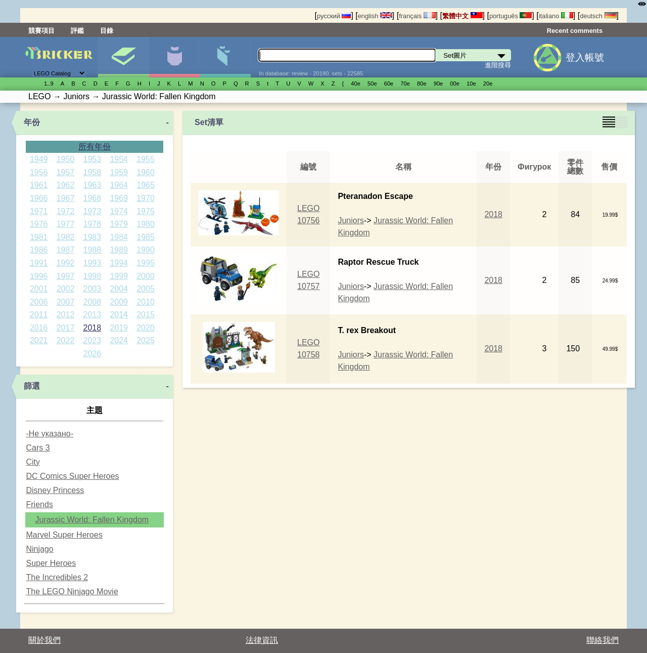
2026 (92, 353)
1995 (145, 263)
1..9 (49, 83)
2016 (39, 327)
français (417, 16)
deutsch (598, 16)
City (33, 462)
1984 (119, 237)
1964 (119, 185)
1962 (66, 185)
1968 (92, 198)
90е (438, 83)
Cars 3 (38, 447)
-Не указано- (49, 433)
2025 (145, 340)
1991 (39, 263)
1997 (66, 276)
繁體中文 (462, 16)
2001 (39, 288)
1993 (92, 263)
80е (422, 83)
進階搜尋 (498, 65)
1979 (119, 224)
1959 (119, 172)
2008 (92, 302)
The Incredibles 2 (57, 577)
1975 (145, 211)
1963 (92, 185)
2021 (39, 340)
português (510, 16)
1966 (39, 198)
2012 (66, 314)
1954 (119, 159)
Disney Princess (55, 490)
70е (405, 83)
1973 (92, 211)
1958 (92, 172)
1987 (66, 250)
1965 (145, 185)
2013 (92, 314)
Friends (39, 504)
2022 (66, 340)
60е (389, 83)
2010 (145, 302)
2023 (92, 340)
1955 (145, 159)
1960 (145, 172)
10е (471, 83)
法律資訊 (262, 640)
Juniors (351, 220)
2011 (39, 314)
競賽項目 (41, 30)
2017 (66, 327)
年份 (32, 122)
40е (355, 83)
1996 (39, 276)
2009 (119, 302)
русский (334, 16)
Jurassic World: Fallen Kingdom (92, 519)
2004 (119, 288)
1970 (145, 198)
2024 (119, 340)
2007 (66, 302)
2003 (92, 288)
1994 (119, 263)
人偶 (174, 57)
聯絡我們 (602, 640)
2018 (92, 327)
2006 (39, 302)
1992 (66, 263)
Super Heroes (51, 563)
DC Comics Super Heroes (72, 476)
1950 (66, 159)
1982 (66, 237)
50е (372, 83)
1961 (39, 185)
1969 (119, 198)
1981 (39, 237)
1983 (92, 237)
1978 (92, 224)
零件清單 (225, 57)
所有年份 (94, 146)
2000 (145, 276)
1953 (92, 159)
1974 (119, 211)
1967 (66, 198)
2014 (119, 314)
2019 (119, 327)
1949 (39, 159)
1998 (92, 276)
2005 (145, 288)
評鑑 (77, 30)
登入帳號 (585, 57)
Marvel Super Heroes (64, 534)
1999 (119, 276)
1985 (145, 237)
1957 (66, 172)
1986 (39, 250)
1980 (145, 224)
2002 (66, 288)
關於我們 (44, 640)
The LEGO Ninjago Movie (72, 591)
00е (454, 83)
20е (488, 83)
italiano (556, 16)
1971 (39, 211)
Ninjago (39, 549)
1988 (92, 250)
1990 (145, 250)
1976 (39, 224)
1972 (66, 211)
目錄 (106, 30)
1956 (39, 172)
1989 (119, 250)
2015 (145, 314)
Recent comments (575, 30)
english (375, 16)
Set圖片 (123, 57)
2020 (145, 327)
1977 (66, 224)
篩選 (32, 386)
